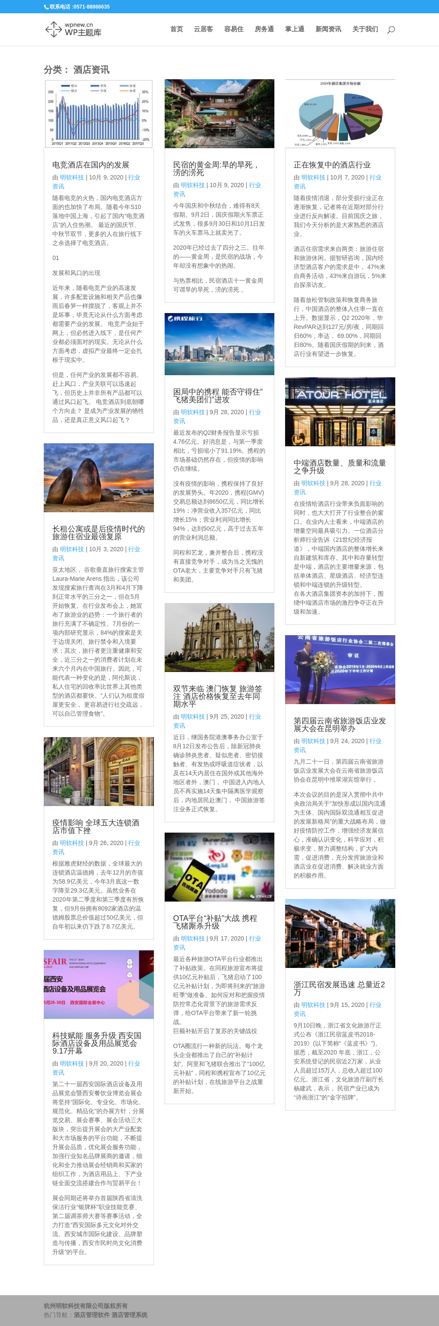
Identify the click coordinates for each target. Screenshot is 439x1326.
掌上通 (294, 30)
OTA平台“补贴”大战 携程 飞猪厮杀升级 (215, 922)
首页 (176, 30)
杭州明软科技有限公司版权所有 (86, 1305)
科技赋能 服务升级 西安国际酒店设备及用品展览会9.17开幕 (96, 1043)
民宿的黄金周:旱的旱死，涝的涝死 (216, 169)
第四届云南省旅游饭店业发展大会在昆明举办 (340, 725)
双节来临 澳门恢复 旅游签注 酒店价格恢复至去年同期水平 (217, 696)
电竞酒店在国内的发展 (90, 165)
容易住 (234, 30)
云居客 (203, 30)
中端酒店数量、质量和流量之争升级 (340, 467)
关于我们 (365, 30)
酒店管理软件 (92, 1314)
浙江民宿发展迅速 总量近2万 (339, 988)
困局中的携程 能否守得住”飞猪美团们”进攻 (218, 396)
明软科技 (72, 177)
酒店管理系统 (129, 1314)
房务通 (264, 30)
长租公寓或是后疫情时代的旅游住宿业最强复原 (98, 533)
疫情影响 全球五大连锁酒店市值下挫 (95, 826)
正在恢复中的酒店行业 (332, 165)
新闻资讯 (328, 30)
